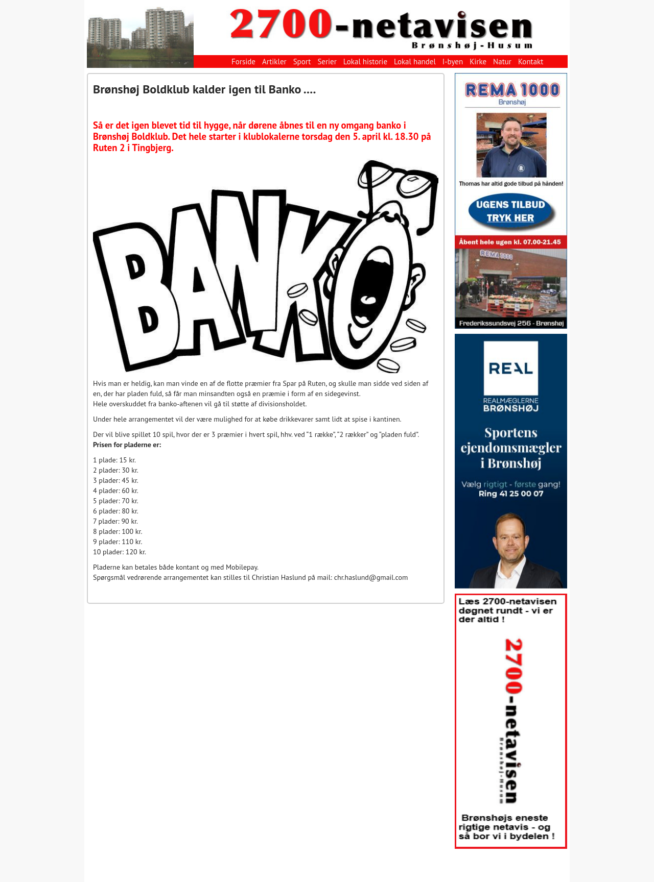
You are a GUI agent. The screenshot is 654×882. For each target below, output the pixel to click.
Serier (326, 61)
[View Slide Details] (511, 201)
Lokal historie (365, 61)
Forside (243, 61)
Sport (302, 61)
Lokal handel (415, 61)
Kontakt (530, 61)
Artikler (274, 61)
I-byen (452, 61)
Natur (502, 61)
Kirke (478, 61)
